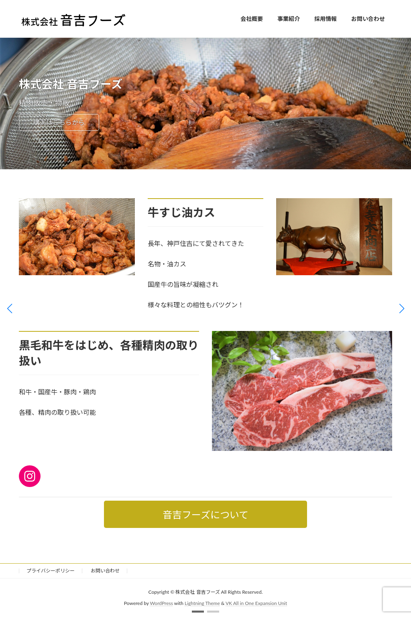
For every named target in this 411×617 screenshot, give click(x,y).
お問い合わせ (105, 571)
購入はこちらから (59, 122)
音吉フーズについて (205, 514)
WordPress (161, 603)
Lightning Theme (202, 603)
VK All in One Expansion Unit (256, 603)
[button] (198, 612)
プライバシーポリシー (50, 571)
